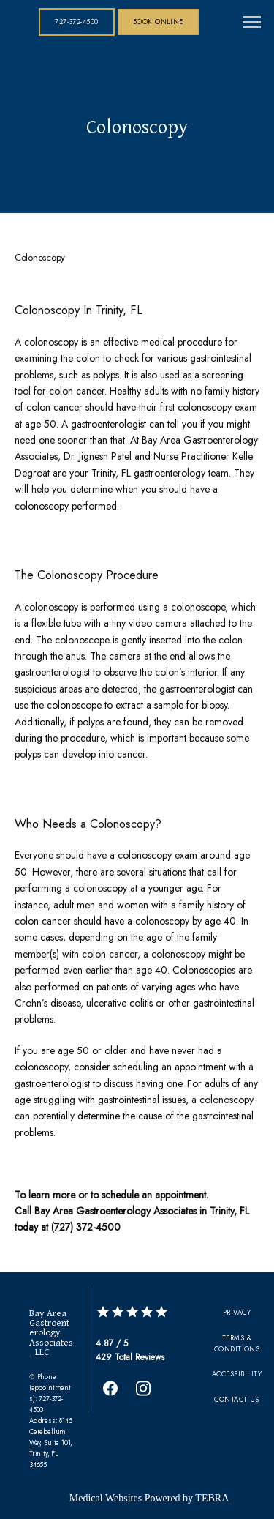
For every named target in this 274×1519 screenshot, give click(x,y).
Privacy (237, 1312)
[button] (252, 23)
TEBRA (212, 1498)
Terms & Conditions (237, 1343)
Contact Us (236, 1399)
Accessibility (237, 1373)
